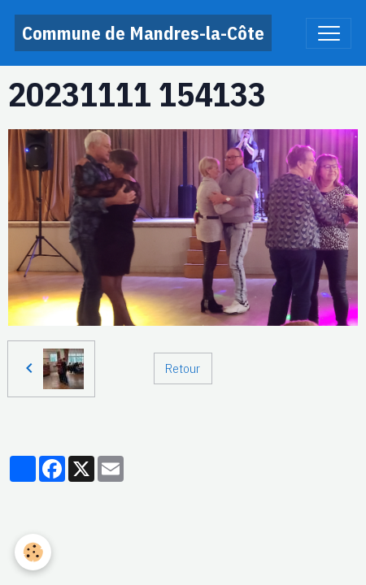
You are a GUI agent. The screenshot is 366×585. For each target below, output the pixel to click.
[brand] (143, 33)
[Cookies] (33, 552)
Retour (182, 368)
